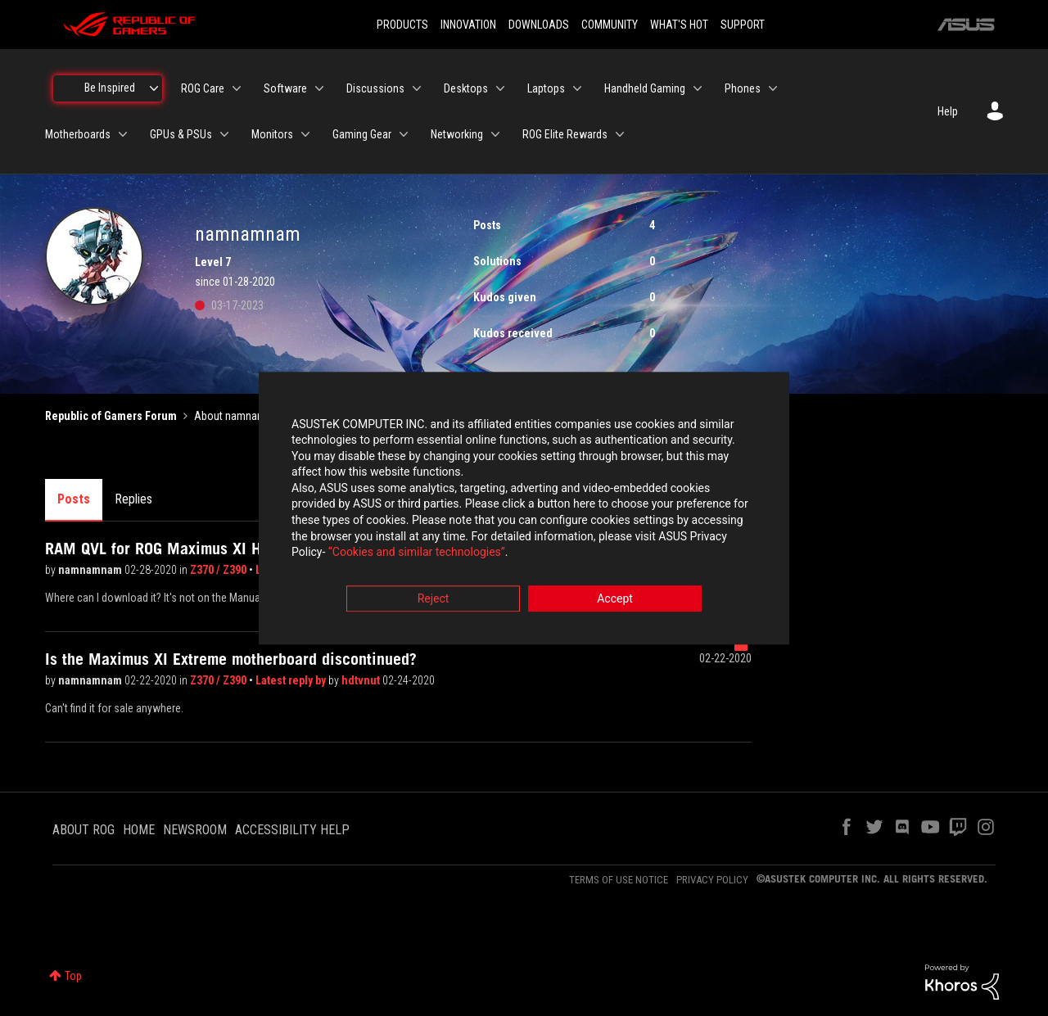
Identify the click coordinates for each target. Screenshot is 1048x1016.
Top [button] (73, 975)
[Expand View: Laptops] (577, 88)
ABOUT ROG (83, 830)
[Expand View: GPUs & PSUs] (224, 134)
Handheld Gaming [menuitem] (644, 88)
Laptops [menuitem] (546, 88)
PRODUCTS (402, 24)
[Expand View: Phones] (773, 88)
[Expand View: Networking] (495, 134)
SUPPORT (742, 24)
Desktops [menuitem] (466, 88)
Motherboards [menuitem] (78, 134)
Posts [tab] (73, 499)
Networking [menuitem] (457, 134)
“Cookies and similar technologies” (416, 552)
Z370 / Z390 (219, 569)
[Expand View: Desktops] (500, 88)
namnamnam (91, 569)
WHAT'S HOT (679, 24)
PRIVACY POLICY (712, 880)
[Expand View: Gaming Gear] (403, 134)
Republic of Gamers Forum (111, 415)
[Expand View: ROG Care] (236, 88)
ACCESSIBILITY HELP (292, 830)
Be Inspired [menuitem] (109, 87)
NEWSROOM (195, 830)
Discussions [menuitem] (375, 88)
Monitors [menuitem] (272, 134)
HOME (139, 830)
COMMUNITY (609, 24)
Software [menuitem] (285, 88)
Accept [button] (615, 598)
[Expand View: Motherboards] (123, 134)
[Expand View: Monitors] (305, 134)
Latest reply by (291, 680)
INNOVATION (468, 24)
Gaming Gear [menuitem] (361, 134)
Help (947, 111)
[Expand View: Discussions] (417, 88)
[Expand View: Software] (319, 88)
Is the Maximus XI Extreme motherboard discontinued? (231, 659)
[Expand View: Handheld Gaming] (697, 88)
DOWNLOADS (538, 24)
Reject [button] (433, 598)
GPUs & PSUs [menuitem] (181, 134)
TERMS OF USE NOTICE (618, 880)
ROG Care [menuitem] (202, 88)
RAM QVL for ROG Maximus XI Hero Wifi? (184, 548)
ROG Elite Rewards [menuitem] (565, 134)
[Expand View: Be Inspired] (154, 88)
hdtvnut (361, 680)
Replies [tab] (133, 499)
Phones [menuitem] (743, 88)
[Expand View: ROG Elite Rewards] (620, 134)
